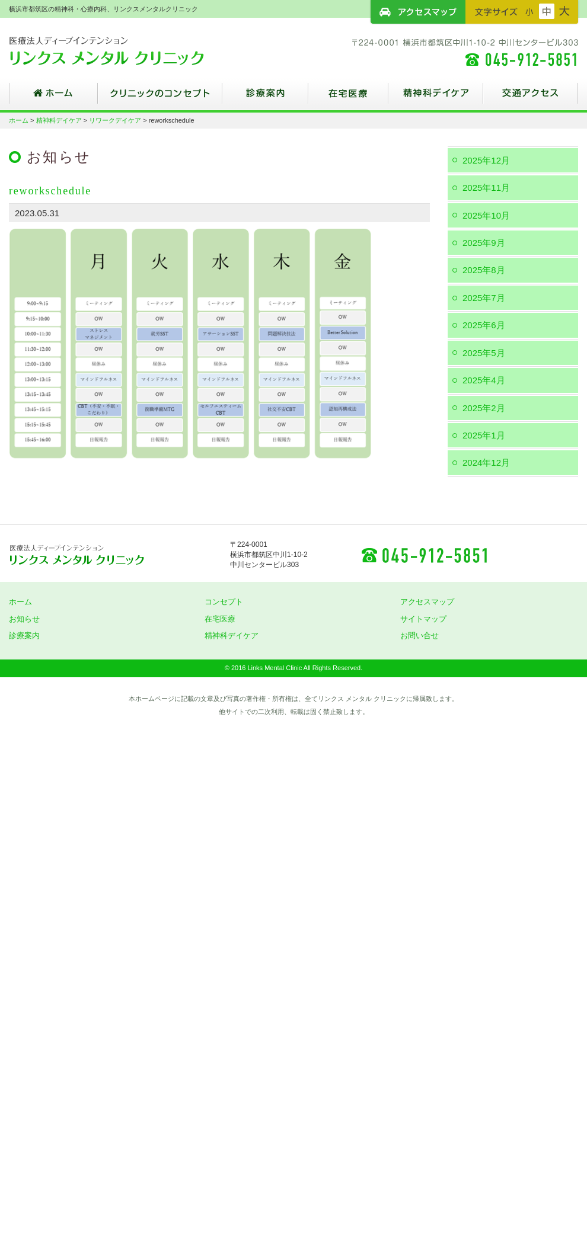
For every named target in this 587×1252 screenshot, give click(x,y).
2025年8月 (483, 270)
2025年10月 (486, 215)
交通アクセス (530, 98)
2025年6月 (483, 325)
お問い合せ (419, 635)
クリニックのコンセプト (160, 98)
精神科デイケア (435, 98)
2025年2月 (483, 408)
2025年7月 (483, 298)
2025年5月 (483, 353)
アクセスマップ (418, 12)
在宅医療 (348, 98)
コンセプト (224, 601)
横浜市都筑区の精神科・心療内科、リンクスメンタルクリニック (127, 50)
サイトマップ (423, 618)
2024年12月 (486, 462)
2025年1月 (483, 435)
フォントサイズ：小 (529, 11)
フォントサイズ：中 (546, 11)
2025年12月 (486, 160)
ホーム (53, 98)
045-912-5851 (424, 554)
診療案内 (265, 98)
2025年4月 (483, 380)
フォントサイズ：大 (564, 11)
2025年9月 (483, 243)
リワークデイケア (115, 120)
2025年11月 (486, 187)
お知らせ (24, 618)
